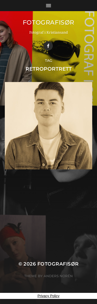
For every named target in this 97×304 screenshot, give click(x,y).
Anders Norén (58, 276)
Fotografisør (48, 22)
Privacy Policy (48, 296)
